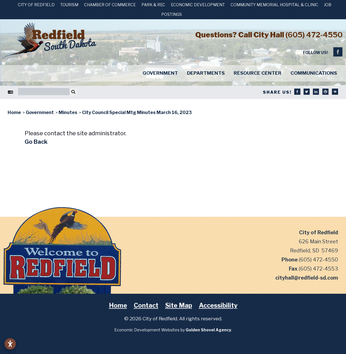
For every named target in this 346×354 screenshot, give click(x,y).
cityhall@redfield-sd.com (306, 278)
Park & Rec (153, 4)
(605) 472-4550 (314, 34)
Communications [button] (314, 73)
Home (118, 305)
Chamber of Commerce (110, 4)
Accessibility (218, 305)
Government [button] (160, 73)
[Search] (44, 91)
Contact (146, 305)
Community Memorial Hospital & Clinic (274, 4)
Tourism (69, 4)
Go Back (36, 141)
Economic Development (198, 4)
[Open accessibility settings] (10, 343)
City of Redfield (36, 4)
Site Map (178, 305)
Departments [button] (206, 73)
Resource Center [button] (257, 73)
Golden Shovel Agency (208, 329)
